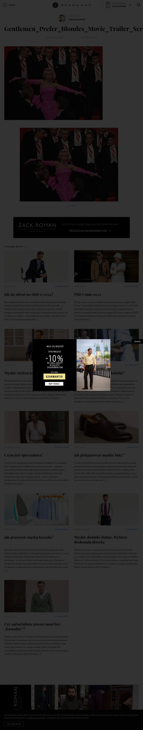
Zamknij (137, 341)
